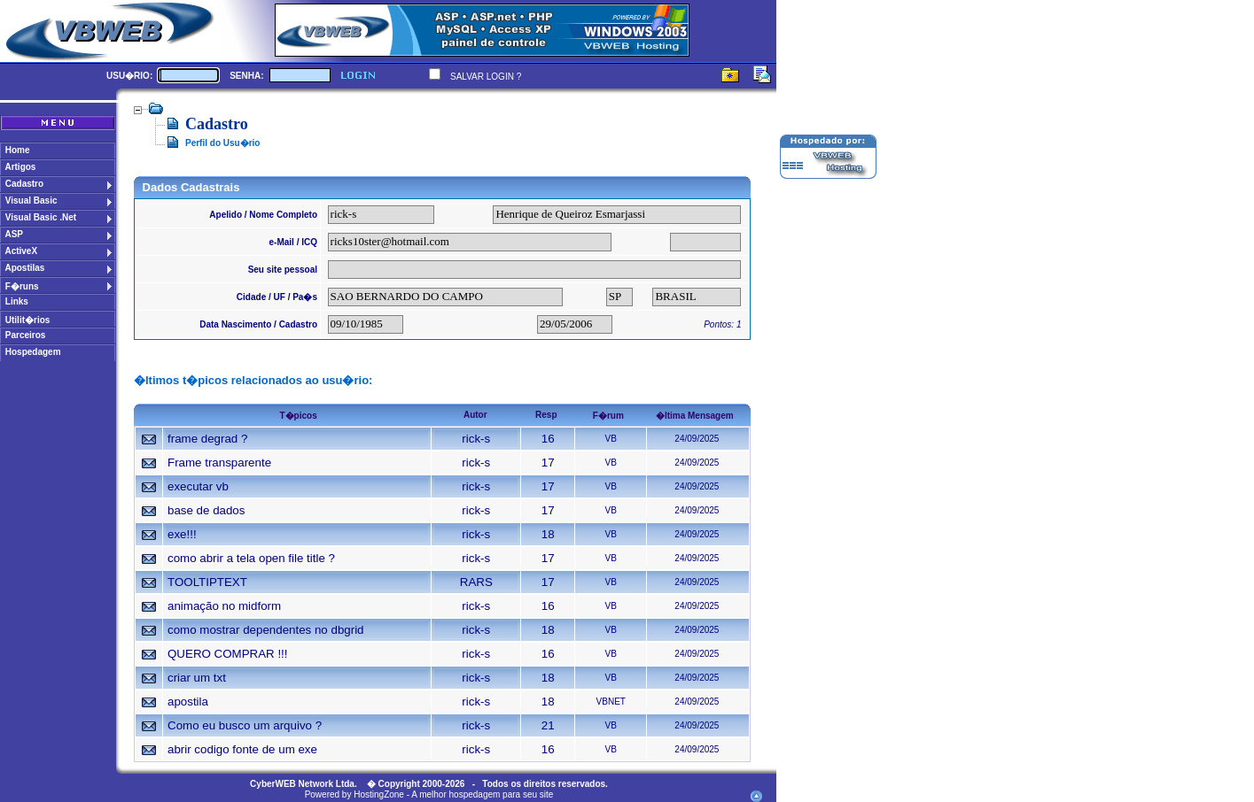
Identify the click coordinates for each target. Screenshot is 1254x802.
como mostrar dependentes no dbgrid (265, 629)
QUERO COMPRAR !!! (227, 653)
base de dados (206, 510)
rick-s (476, 438)
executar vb (198, 486)
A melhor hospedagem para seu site (482, 794)
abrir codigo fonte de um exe (242, 749)
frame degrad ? (207, 438)
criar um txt (196, 677)
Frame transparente (219, 462)
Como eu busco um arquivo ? (244, 725)
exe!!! (182, 534)
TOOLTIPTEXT (207, 582)
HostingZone (379, 794)
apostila (187, 701)
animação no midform (224, 606)
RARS (476, 582)
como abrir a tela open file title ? (251, 558)
